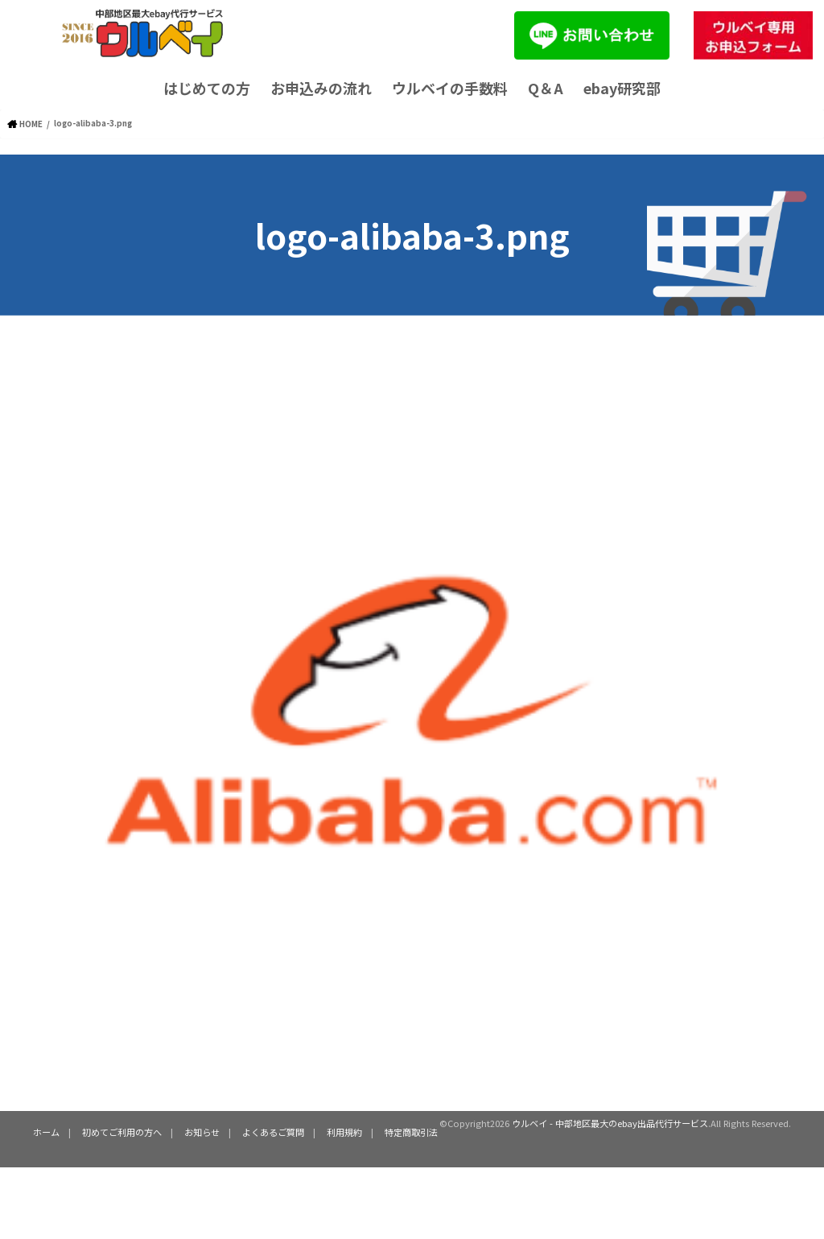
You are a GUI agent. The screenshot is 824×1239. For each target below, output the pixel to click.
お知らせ (202, 1131)
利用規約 (344, 1131)
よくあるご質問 (273, 1131)
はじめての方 (206, 87)
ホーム (46, 1131)
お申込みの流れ (321, 87)
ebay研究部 (622, 87)
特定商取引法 (411, 1131)
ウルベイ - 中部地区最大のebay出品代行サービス (610, 1122)
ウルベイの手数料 (450, 87)
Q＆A (545, 87)
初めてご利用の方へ (122, 1131)
